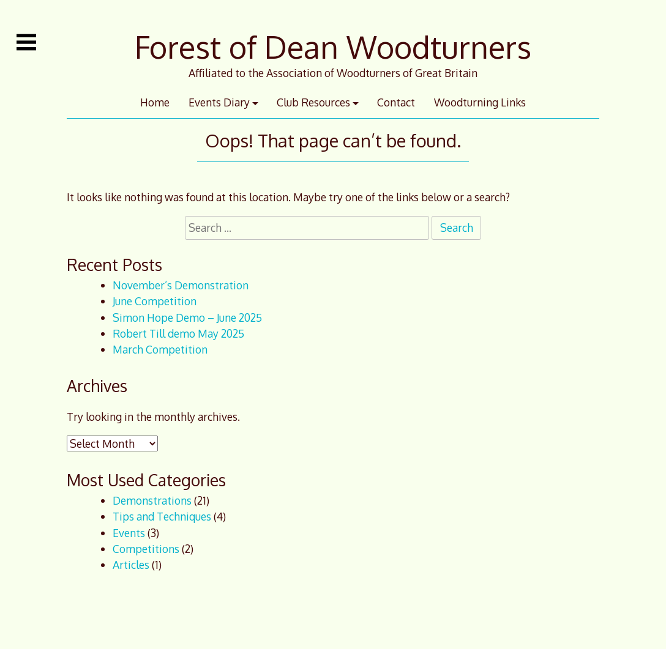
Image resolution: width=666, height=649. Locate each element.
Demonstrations (152, 500)
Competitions (146, 548)
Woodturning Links (480, 102)
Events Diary (219, 102)
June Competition (154, 301)
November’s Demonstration (181, 285)
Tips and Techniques (162, 516)
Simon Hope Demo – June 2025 (187, 317)
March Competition (160, 349)
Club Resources (313, 102)
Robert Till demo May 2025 (178, 333)
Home (155, 102)
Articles (131, 564)
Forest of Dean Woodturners (333, 46)
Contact (396, 102)
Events (129, 533)
